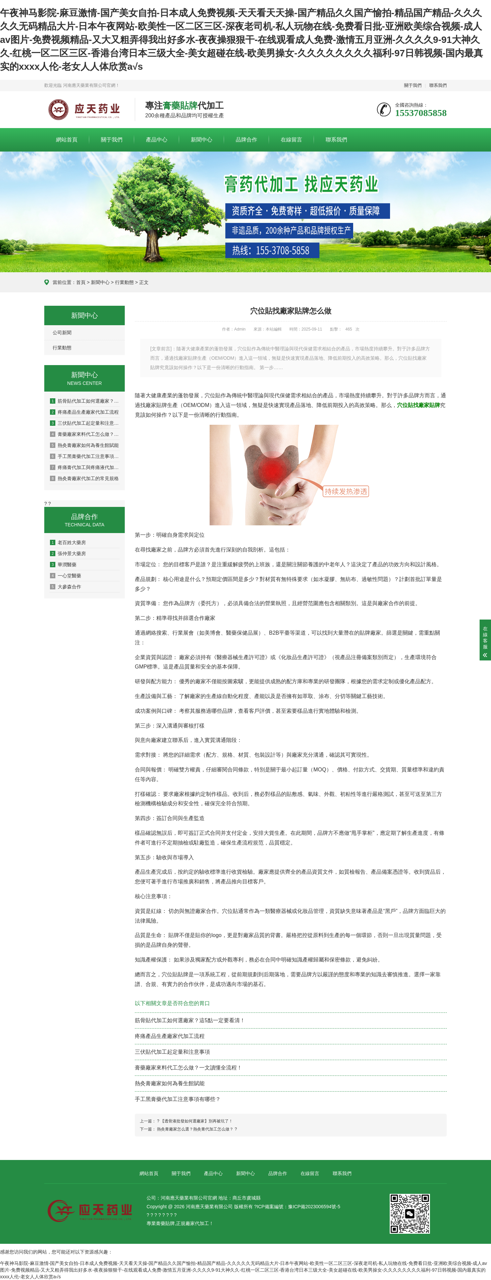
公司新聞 (62, 332)
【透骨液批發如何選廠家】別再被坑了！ (196, 1121)
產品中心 (156, 139)
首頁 (81, 282)
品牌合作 (246, 139)
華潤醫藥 (63, 564)
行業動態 (124, 282)
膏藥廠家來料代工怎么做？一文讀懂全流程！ (85, 434)
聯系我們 (438, 85)
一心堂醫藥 (65, 575)
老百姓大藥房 (68, 542)
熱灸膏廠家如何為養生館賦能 (84, 445)
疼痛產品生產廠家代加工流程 (84, 412)
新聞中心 (201, 139)
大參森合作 (65, 586)
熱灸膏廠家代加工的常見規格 (84, 478)
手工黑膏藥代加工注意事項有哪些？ (85, 456)
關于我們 (413, 85)
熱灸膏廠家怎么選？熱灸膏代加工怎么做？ (195, 1129)
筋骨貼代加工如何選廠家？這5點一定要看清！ (85, 401)
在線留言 (291, 139)
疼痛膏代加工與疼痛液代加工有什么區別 (85, 467)
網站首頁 (66, 139)
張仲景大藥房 (68, 553)
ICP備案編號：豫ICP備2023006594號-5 (298, 1206)
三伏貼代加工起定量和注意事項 (85, 423)
